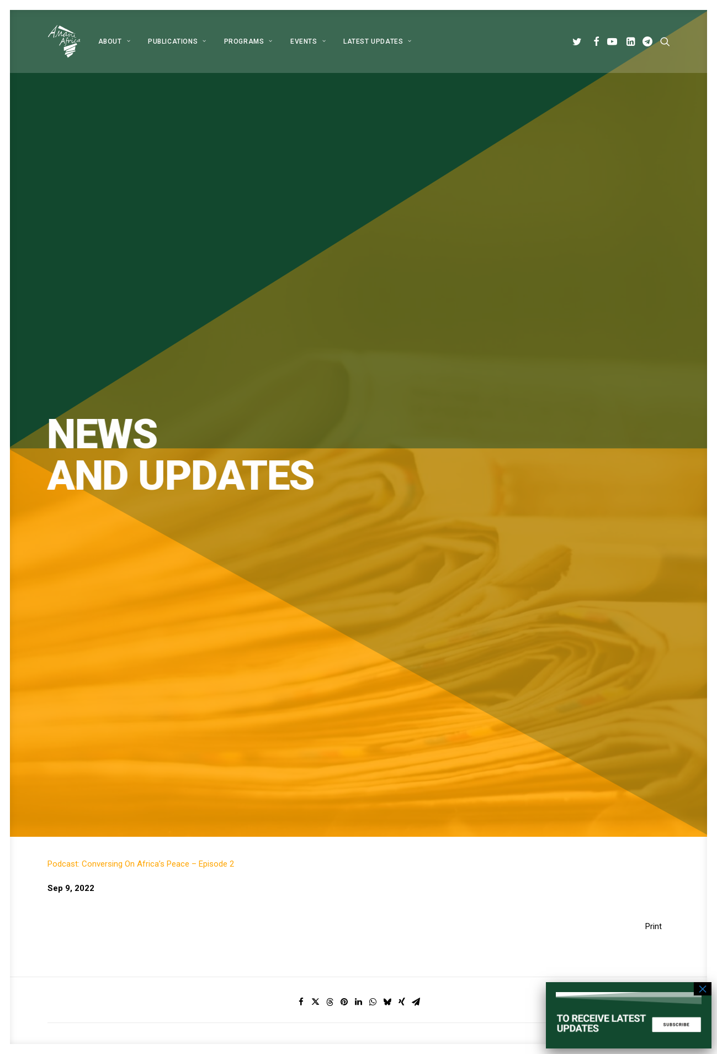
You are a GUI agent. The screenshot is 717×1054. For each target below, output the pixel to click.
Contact (301, 951)
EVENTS (308, 41)
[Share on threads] (330, 477)
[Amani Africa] (64, 41)
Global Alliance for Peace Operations (113, 744)
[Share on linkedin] (358, 477)
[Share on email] (416, 477)
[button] (579, 41)
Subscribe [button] (408, 645)
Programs (248, 41)
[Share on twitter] (315, 477)
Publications (177, 41)
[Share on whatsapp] (373, 477)
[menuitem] (114, 41)
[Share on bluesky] (387, 477)
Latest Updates (377, 41)
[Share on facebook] (301, 477)
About (114, 41)
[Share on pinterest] (344, 477)
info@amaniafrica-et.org (583, 893)
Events (299, 936)
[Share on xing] (401, 477)
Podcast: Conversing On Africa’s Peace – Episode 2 (140, 339)
